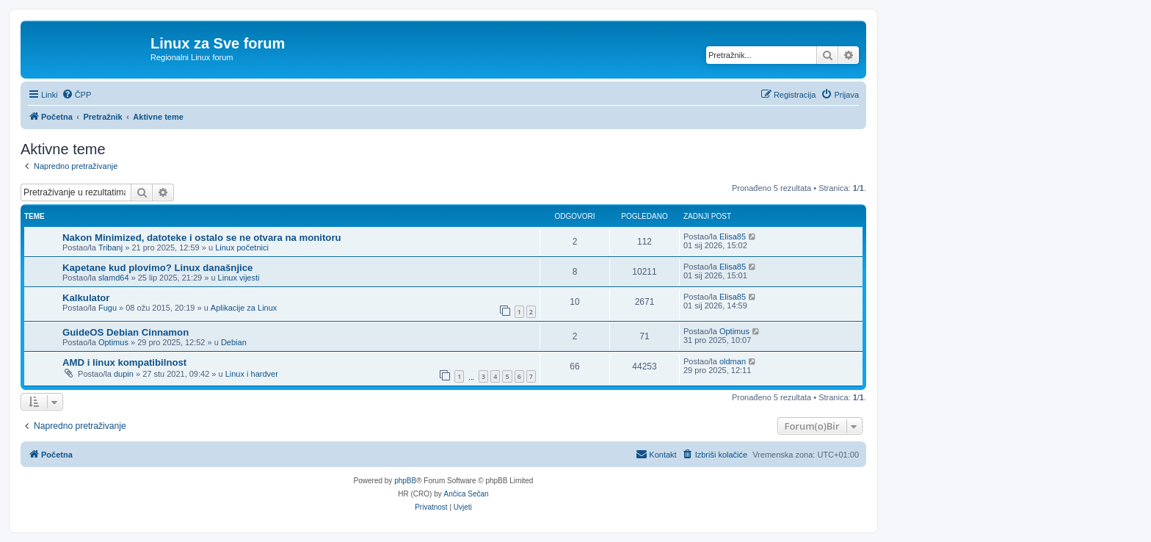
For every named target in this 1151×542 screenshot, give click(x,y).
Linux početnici (242, 247)
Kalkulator (86, 297)
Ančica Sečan (466, 494)
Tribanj (110, 247)
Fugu (107, 307)
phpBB (405, 481)
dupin (124, 373)
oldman (732, 361)
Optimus (113, 342)
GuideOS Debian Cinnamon (125, 332)
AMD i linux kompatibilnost (124, 362)
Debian (234, 342)
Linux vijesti (239, 277)
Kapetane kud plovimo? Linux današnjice (157, 267)
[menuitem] (77, 95)
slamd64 (113, 277)
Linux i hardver (251, 373)
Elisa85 (732, 236)
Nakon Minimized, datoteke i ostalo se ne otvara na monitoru (201, 237)
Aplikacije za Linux (244, 307)
